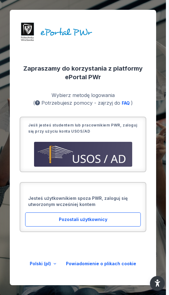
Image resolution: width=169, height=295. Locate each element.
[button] (157, 283)
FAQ (126, 103)
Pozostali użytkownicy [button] (83, 219)
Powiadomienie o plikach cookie (101, 263)
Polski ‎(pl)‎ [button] (41, 263)
